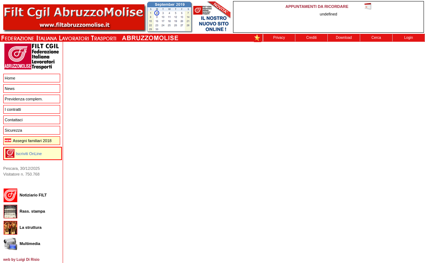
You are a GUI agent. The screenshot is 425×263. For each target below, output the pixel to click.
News (10, 88)
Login (408, 38)
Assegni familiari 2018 (28, 141)
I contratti (13, 109)
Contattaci (14, 120)
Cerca (376, 38)
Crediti (311, 38)
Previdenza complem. (24, 99)
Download (344, 38)
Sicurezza (13, 130)
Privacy (279, 38)
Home (10, 78)
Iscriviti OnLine (29, 153)
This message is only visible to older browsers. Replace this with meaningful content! (328, 17)
